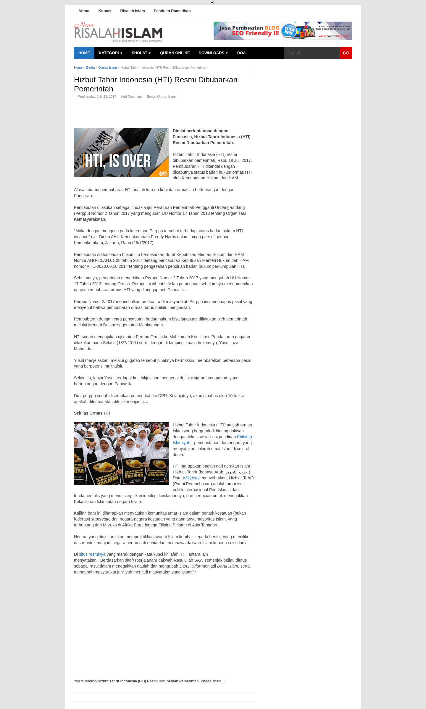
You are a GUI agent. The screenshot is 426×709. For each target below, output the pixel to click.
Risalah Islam (132, 11)
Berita (151, 96)
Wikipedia (192, 478)
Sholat (141, 53)
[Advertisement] (143, 111)
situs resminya (92, 554)
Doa (241, 53)
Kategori (111, 53)
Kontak (105, 11)
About (84, 11)
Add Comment (132, 96)
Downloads (213, 53)
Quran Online (175, 53)
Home (84, 53)
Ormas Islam (166, 96)
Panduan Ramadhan (172, 11)
